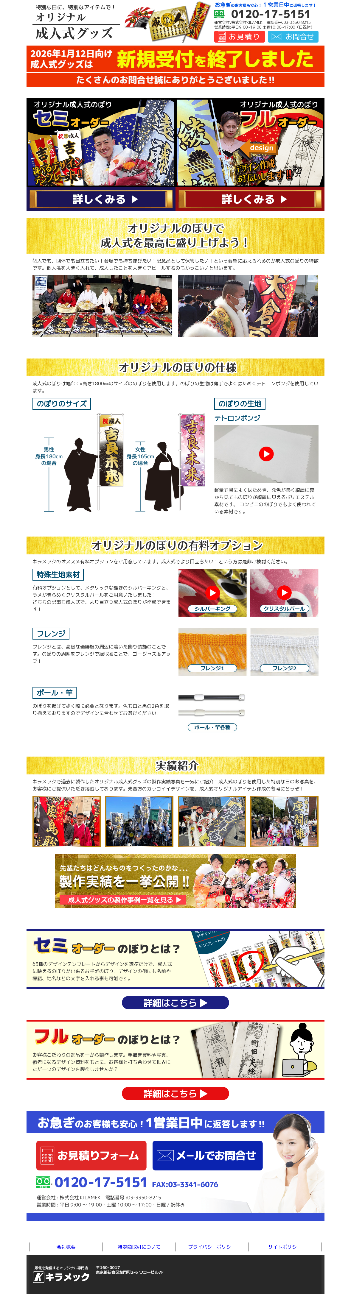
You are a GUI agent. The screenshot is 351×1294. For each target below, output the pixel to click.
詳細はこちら (175, 1003)
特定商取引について (139, 1247)
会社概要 (66, 1247)
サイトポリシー (285, 1247)
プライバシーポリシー (212, 1247)
